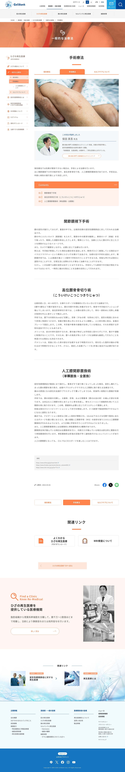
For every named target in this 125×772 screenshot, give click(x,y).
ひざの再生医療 (42, 14)
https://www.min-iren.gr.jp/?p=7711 (47, 467)
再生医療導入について (81, 718)
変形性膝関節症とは (15, 97)
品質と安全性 (78, 720)
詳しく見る (35, 631)
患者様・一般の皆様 (54, 6)
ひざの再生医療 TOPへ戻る (62, 566)
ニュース (81, 6)
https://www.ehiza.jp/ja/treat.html (46, 463)
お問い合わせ (111, 7)
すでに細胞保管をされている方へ (53, 737)
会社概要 (14, 718)
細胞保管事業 (16, 731)
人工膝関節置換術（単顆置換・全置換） (59, 201)
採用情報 (101, 6)
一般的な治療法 (49, 20)
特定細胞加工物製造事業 (20, 729)
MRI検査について (14, 111)
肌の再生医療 (21, 14)
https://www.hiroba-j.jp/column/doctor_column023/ (52, 465)
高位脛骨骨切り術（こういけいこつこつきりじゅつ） (65, 197)
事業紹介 (14, 726)
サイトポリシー (103, 722)
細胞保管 (104, 14)
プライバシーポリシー (105, 724)
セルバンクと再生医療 (83, 14)
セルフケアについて (19, 92)
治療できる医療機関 (15, 129)
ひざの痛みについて (15, 66)
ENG (102, 2)
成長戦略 (14, 723)
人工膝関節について (20, 87)
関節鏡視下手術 (50, 193)
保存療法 (15, 77)
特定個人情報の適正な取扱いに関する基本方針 (106, 733)
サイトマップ (102, 740)
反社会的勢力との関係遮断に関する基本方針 (106, 728)
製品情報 (77, 723)
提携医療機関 (91, 6)
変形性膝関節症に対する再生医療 (15, 104)
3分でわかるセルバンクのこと (21, 720)
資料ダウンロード (15, 123)
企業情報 (42, 6)
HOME (13, 20)
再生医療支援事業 (18, 734)
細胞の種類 (46, 731)
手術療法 (15, 81)
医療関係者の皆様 (69, 6)
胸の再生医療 (62, 14)
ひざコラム (12, 117)
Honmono (45, 729)
